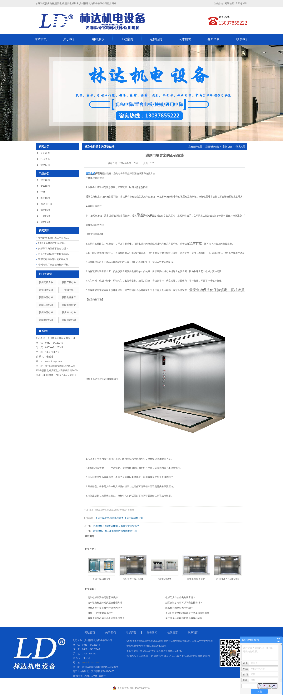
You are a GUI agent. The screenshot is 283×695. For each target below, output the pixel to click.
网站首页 (40, 39)
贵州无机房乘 (46, 282)
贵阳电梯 (68, 290)
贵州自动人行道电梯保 (227, 579)
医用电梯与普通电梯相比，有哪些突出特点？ (116, 526)
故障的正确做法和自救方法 (141, 173)
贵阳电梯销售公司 (133, 518)
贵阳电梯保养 (69, 297)
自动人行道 (46, 204)
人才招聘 (185, 39)
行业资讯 (45, 159)
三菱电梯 (45, 216)
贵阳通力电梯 (46, 320)
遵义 (166, 655)
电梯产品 (131, 632)
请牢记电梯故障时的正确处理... (54, 259)
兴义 (171, 655)
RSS (238, 3)
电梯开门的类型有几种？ (100, 613)
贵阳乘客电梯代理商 (133, 579)
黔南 (153, 655)
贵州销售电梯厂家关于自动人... (54, 237)
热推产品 (131, 655)
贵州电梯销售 (117, 518)
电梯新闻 (156, 39)
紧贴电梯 (131, 477)
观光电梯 (45, 180)
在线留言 (172, 632)
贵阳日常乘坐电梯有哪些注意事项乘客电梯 (187, 613)
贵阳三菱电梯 (69, 282)
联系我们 (242, 39)
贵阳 (194, 655)
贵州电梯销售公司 (196, 579)
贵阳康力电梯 (69, 320)
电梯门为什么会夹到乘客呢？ (180, 597)
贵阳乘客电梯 (46, 297)
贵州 (200, 655)
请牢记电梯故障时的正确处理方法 (105, 602)
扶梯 (43, 192)
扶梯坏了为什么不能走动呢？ (53, 248)
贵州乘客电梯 (46, 312)
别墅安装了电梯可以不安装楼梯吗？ (183, 602)
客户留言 (213, 39)
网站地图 (229, 3)
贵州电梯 (208, 640)
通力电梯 (45, 210)
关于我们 (69, 39)
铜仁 (184, 655)
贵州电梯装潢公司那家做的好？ (104, 597)
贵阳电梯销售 (212, 146)
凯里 (189, 655)
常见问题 (45, 165)
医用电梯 (45, 198)
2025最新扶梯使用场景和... (52, 243)
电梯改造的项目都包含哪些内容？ (105, 608)
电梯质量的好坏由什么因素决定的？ (106, 618)
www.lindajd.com (53, 361)
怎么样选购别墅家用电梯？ (179, 608)
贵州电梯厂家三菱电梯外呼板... (54, 264)
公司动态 (45, 153)
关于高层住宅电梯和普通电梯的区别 (183, 618)
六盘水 (177, 655)
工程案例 (127, 39)
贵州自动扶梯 (46, 290)
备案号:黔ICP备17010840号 (141, 650)
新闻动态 (227, 146)
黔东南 (159, 655)
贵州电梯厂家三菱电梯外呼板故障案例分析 (115, 531)
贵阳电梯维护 (69, 305)
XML (244, 3)
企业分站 (218, 3)
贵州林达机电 (175, 650)
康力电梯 (45, 222)
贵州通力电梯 (69, 312)
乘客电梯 (45, 186)
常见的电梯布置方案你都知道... (54, 254)
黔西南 (206, 655)
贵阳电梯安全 (102, 518)
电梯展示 (98, 39)
